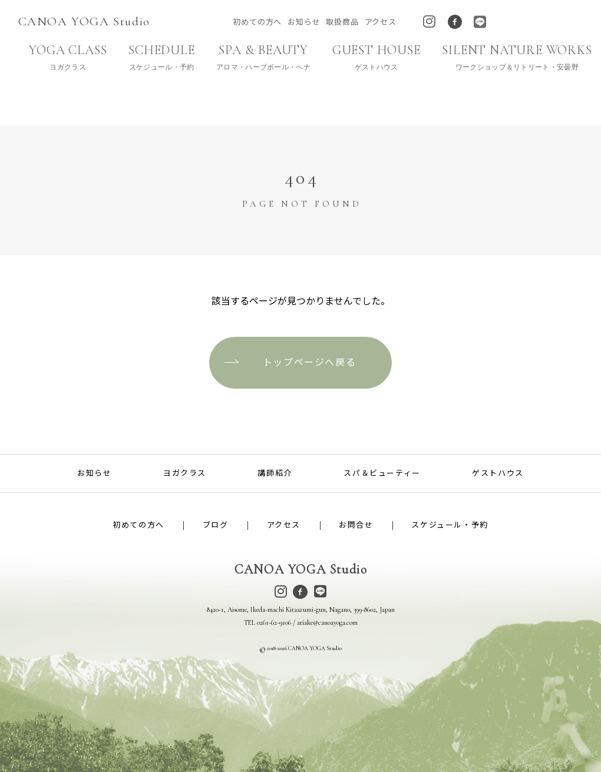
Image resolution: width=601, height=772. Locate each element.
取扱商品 (342, 22)
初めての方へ (257, 22)
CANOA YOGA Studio (84, 21)
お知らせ (304, 22)
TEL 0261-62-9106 (267, 622)
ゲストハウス (498, 473)
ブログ (216, 525)
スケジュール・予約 (449, 525)
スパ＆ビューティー (382, 473)
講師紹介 (274, 473)
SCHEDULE (161, 57)
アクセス (381, 22)
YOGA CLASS (68, 57)
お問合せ (356, 525)
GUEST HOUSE (376, 57)
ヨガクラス (184, 473)
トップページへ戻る (309, 362)
